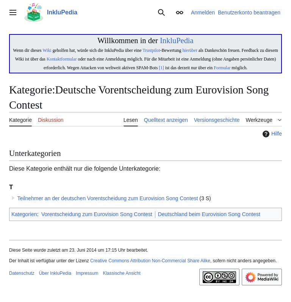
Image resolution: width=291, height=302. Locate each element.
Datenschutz (21, 273)
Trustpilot (151, 50)
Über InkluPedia (55, 273)
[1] (161, 67)
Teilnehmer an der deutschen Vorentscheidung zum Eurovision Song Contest (107, 198)
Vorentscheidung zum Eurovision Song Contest (96, 214)
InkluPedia (177, 40)
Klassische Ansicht (121, 273)
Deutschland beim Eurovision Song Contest (209, 214)
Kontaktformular (62, 59)
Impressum (87, 273)
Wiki (46, 50)
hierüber (189, 50)
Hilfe (271, 134)
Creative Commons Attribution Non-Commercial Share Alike (150, 260)
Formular (222, 67)
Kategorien (24, 214)
